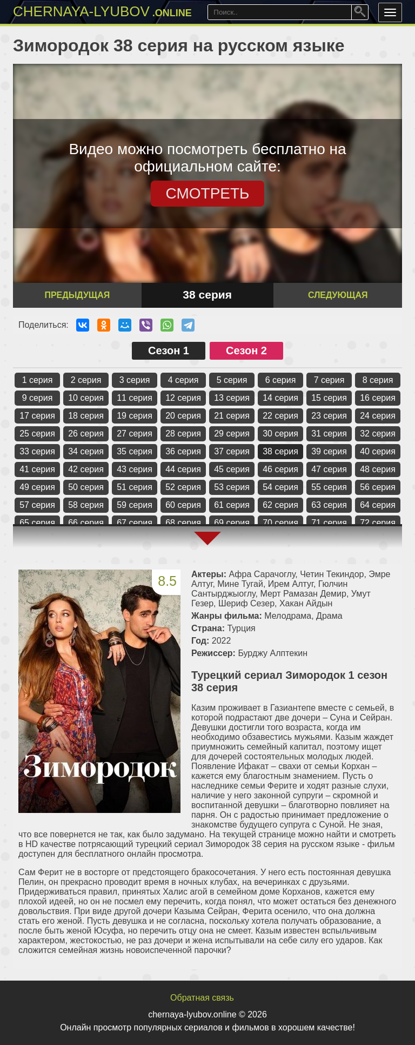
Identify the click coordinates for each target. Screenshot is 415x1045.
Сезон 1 (168, 350)
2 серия (86, 380)
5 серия (232, 380)
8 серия (378, 380)
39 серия (329, 451)
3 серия (134, 380)
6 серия (280, 380)
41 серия (37, 469)
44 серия (183, 469)
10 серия (86, 397)
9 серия (37, 397)
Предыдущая (77, 295)
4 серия (183, 380)
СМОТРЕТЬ (208, 193)
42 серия (86, 469)
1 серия (37, 380)
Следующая (337, 295)
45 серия (232, 469)
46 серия (280, 469)
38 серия (280, 451)
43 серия (134, 469)
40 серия (378, 451)
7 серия (329, 380)
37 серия (232, 451)
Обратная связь (202, 997)
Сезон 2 (246, 350)
